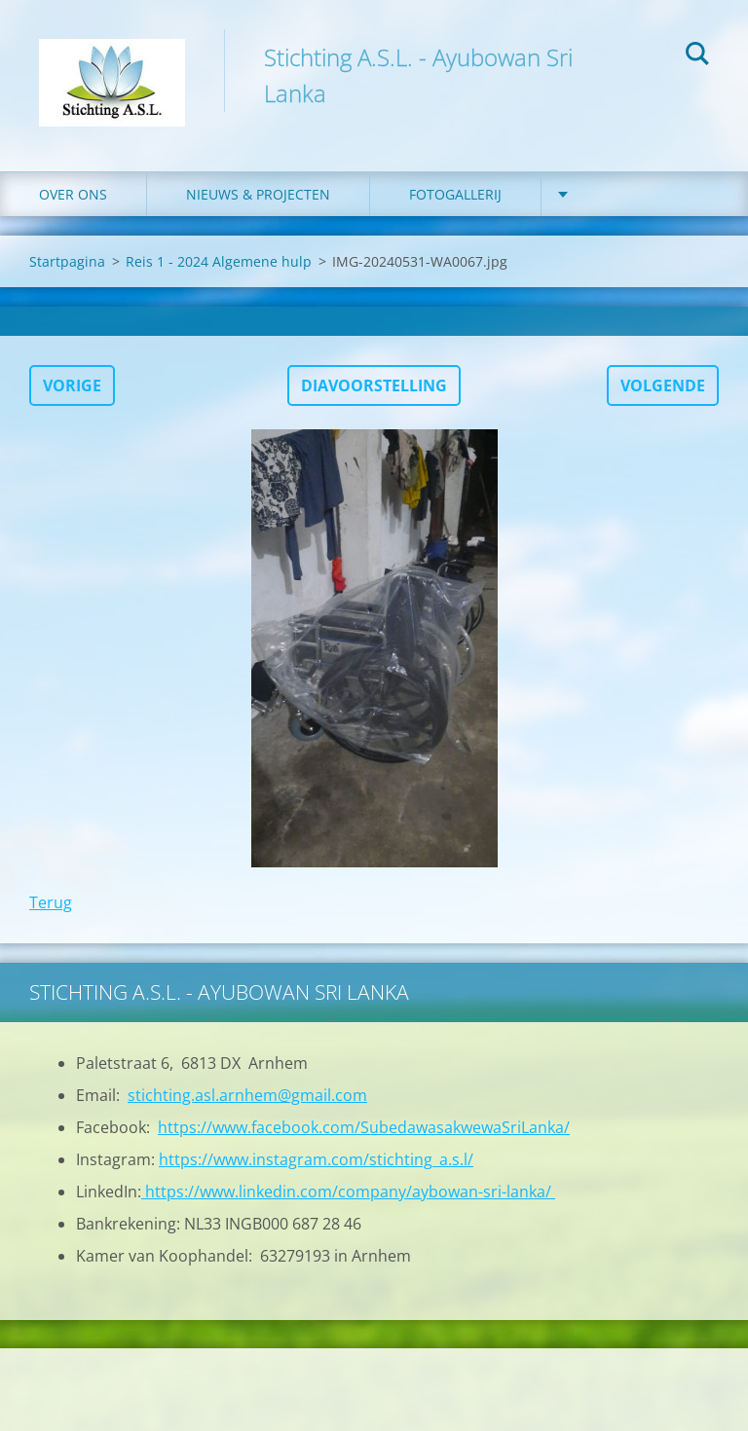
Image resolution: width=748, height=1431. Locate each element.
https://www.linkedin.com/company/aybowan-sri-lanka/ (348, 1191)
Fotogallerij (455, 194)
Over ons (73, 194)
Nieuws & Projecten (258, 194)
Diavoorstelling (374, 385)
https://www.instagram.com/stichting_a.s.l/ (316, 1159)
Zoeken (697, 56)
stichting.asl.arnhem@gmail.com (247, 1095)
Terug (50, 902)
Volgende (662, 385)
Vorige (72, 385)
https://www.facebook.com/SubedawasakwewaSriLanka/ (364, 1127)
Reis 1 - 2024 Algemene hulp (219, 261)
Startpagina (67, 261)
